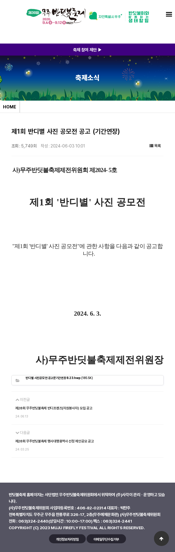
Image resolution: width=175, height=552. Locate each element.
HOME (9, 107)
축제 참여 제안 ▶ (87, 50)
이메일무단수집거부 (106, 539)
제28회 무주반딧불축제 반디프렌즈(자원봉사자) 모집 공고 (53, 408)
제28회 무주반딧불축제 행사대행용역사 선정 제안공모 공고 (54, 441)
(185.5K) (59, 378)
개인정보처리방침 (67, 539)
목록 (155, 145)
